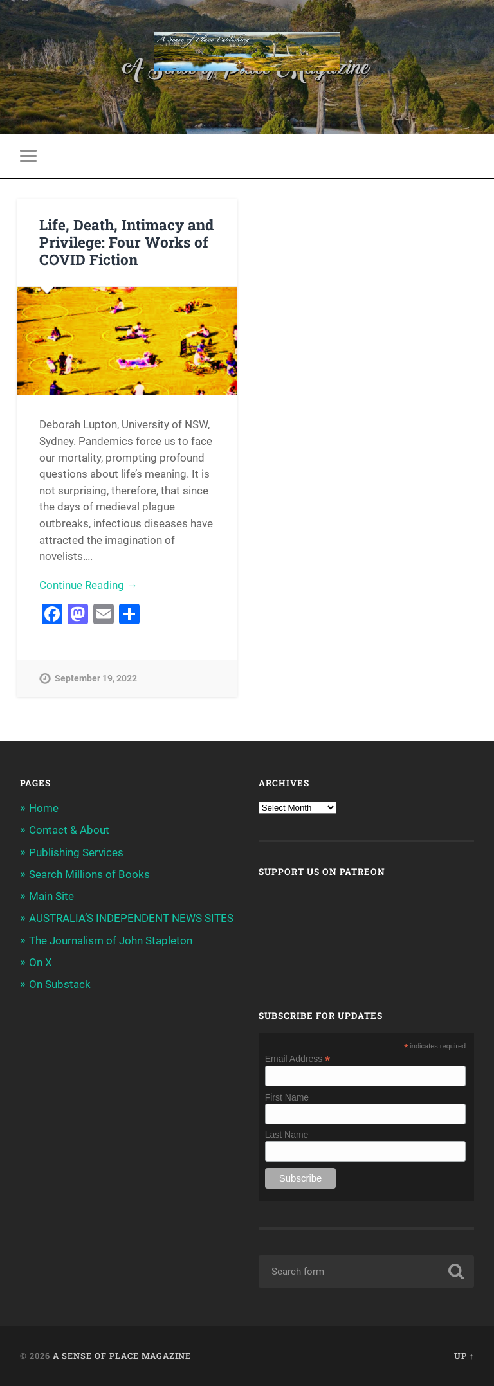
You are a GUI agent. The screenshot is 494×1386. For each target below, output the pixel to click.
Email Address (298, 1058)
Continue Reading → (88, 585)
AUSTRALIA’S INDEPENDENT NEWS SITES (131, 918)
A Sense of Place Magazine (122, 1356)
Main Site (51, 896)
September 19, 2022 (96, 678)
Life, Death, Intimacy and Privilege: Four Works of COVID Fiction (126, 242)
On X (40, 962)
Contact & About (69, 830)
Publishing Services (76, 852)
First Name (287, 1097)
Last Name (287, 1134)
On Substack (60, 984)
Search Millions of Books (89, 874)
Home (44, 808)
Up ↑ (464, 1356)
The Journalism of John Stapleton (110, 940)
